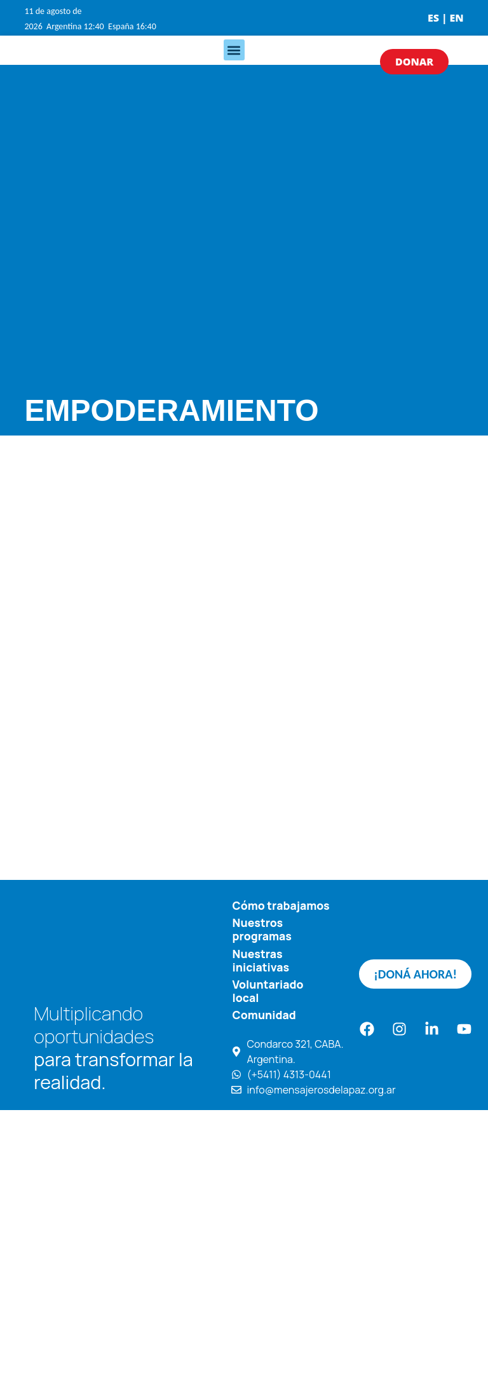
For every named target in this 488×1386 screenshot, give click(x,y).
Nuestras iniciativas (261, 960)
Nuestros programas (262, 929)
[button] (234, 49)
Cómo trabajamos (281, 905)
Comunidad (264, 1014)
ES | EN (446, 18)
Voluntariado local (268, 991)
